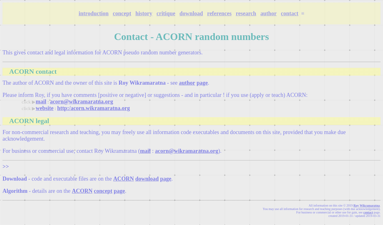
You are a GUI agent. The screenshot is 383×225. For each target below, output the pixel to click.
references (219, 13)
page (202, 83)
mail (41, 101)
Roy (356, 205)
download (191, 13)
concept (122, 13)
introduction (94, 13)
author (269, 13)
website (44, 108)
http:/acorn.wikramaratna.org (93, 108)
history (143, 13)
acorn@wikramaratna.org (81, 101)
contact (289, 13)
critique (166, 13)
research (246, 13)
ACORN (123, 179)
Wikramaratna (370, 205)
